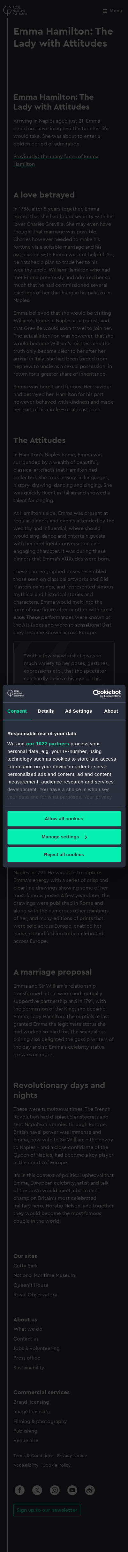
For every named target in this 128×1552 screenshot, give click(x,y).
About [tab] (111, 711)
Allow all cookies (64, 818)
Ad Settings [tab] (78, 711)
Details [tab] (46, 711)
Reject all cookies (64, 854)
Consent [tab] (17, 711)
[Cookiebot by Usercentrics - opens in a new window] (93, 693)
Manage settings (64, 836)
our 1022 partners (47, 743)
